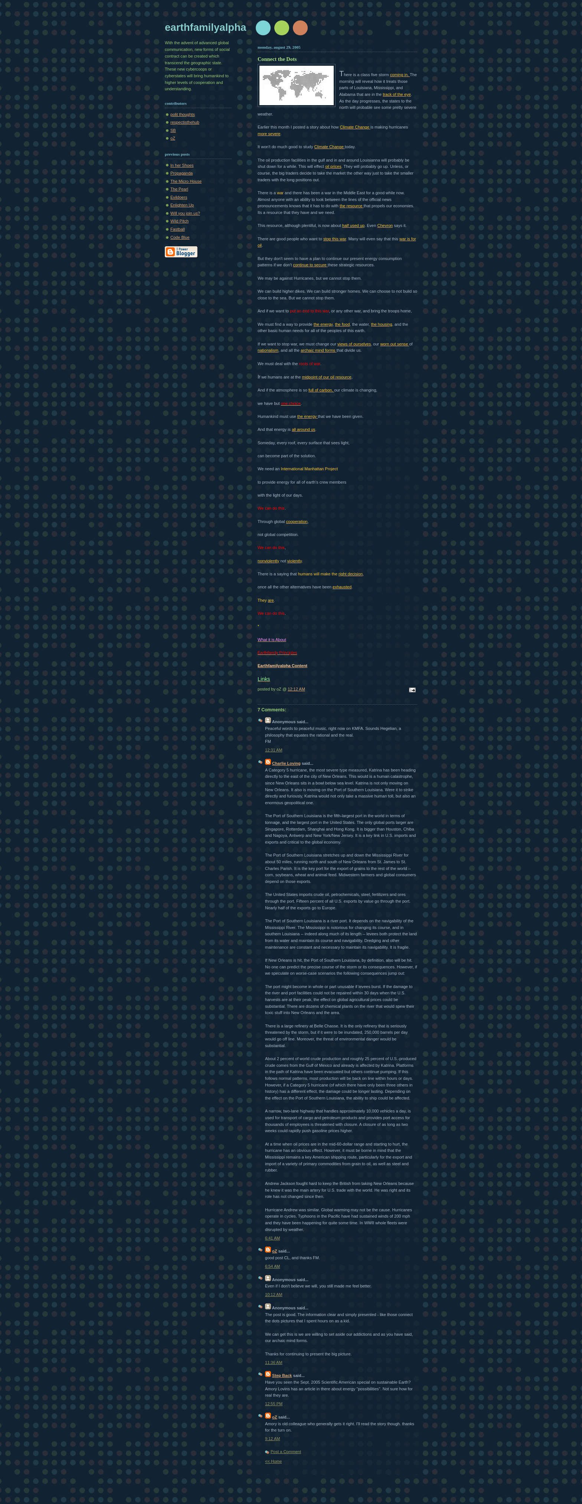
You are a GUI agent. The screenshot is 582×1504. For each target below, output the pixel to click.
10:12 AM (273, 1294)
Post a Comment (286, 1451)
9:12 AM (272, 1438)
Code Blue (180, 237)
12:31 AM (273, 750)
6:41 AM (272, 1238)
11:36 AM (273, 1362)
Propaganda (181, 173)
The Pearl (179, 189)
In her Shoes (182, 165)
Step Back (282, 1375)
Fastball (177, 229)
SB (173, 130)
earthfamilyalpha (205, 27)
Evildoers (178, 197)
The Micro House (186, 181)
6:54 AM (272, 1266)
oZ (172, 138)
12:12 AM (296, 689)
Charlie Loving (286, 763)
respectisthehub (184, 122)
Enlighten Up (182, 205)
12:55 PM (273, 1403)
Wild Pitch (179, 221)
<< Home (273, 1461)
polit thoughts (182, 114)
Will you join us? (185, 213)
